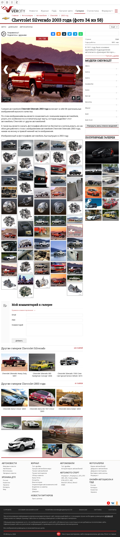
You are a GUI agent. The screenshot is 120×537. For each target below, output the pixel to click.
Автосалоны (26, 27)
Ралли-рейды (73, 478)
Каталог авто (66, 10)
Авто (3, 27)
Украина (6, 485)
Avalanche (89, 84)
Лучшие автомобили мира (41, 469)
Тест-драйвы (36, 466)
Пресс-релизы (37, 499)
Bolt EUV (89, 120)
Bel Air (87, 96)
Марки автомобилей (98, 466)
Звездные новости (9, 473)
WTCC (67, 480)
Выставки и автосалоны (99, 473)
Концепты (35, 480)
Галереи (80, 10)
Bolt (87, 114)
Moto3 (75, 483)
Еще (113, 27)
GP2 (80, 476)
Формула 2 (74, 476)
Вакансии (83, 510)
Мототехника (7, 471)
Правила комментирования (22, 310)
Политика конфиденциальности (58, 510)
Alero (87, 66)
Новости (33, 10)
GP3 (83, 476)
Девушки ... (36, 491)
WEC (71, 480)
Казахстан (6, 483)
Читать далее (112, 55)
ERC (66, 478)
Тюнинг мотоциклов (39, 473)
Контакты (112, 510)
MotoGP (64, 483)
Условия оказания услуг (28, 510)
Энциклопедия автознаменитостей (44, 485)
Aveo (87, 90)
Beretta (88, 102)
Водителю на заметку (39, 487)
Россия (5, 480)
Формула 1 (107, 10)
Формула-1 (65, 476)
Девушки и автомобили (99, 469)
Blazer (87, 108)
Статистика (93, 10)
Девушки (13, 27)
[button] (53, 34)
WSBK (63, 485)
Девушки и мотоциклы (99, 471)
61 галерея (79, 383)
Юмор (34, 489)
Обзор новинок (38, 475)
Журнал (45, 10)
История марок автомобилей (71, 469)
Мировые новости (9, 466)
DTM (62, 480)
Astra (87, 72)
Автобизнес (7, 469)
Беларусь (6, 487)
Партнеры (98, 510)
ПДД (54, 10)
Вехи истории (37, 482)
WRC (62, 478)
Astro (87, 78)
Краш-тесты (36, 478)
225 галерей (78, 348)
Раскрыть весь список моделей (102, 126)
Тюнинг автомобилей (40, 471)
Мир (4, 489)
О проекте (7, 510)
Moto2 (70, 483)
